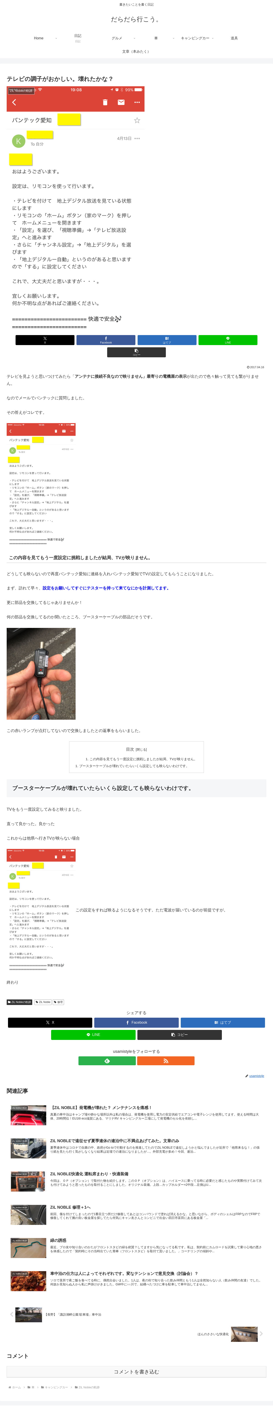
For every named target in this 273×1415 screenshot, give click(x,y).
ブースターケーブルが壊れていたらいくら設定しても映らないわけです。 (134, 754)
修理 (58, 990)
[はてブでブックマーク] (136, 340)
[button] (224, 340)
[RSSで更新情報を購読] (141, 1049)
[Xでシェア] (49, 340)
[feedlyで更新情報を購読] (131, 1049)
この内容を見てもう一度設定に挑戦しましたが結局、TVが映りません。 (143, 747)
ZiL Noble (43, 990)
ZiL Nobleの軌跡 (19, 990)
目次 (130, 737)
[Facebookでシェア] (93, 340)
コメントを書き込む (136, 1361)
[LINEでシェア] (180, 340)
